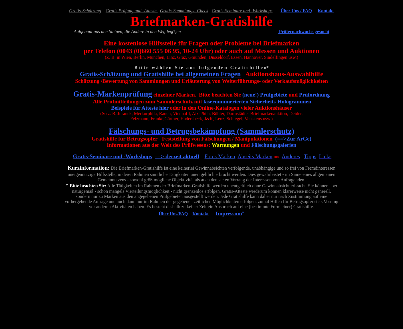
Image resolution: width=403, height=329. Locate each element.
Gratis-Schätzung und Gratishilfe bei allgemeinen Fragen (160, 74)
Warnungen (225, 145)
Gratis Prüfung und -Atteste (132, 10)
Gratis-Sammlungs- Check (184, 10)
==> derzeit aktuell (177, 156)
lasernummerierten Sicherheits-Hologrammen (257, 102)
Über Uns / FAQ (296, 10)
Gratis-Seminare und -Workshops (242, 10)
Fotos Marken (220, 156)
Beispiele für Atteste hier (139, 108)
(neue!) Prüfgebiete (264, 95)
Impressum (229, 213)
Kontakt (326, 10)
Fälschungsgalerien (273, 145)
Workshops (139, 156)
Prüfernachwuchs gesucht (303, 31)
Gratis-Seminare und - (99, 156)
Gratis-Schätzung (85, 10)
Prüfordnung (314, 95)
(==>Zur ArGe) (293, 139)
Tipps (310, 156)
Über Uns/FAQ (173, 213)
